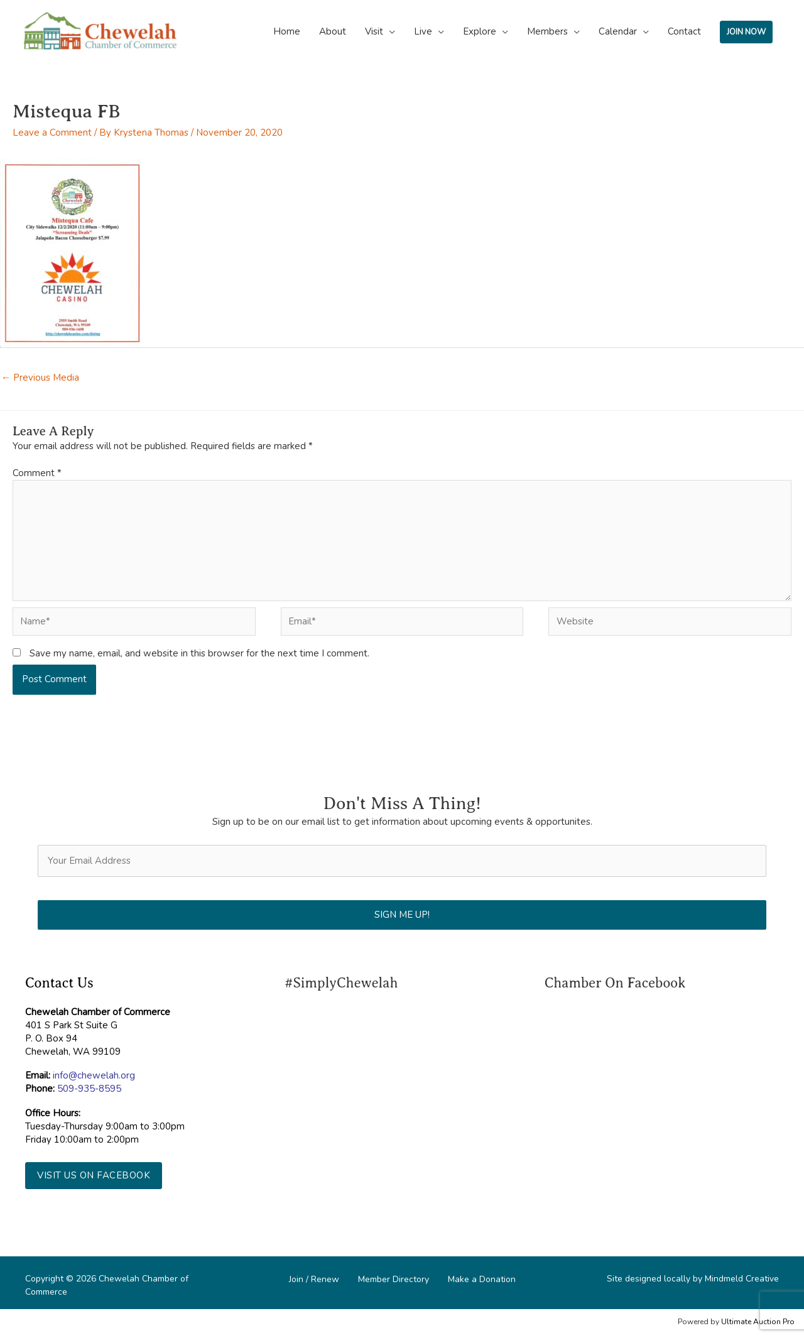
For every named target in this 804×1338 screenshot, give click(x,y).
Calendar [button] (618, 31)
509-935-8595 (89, 1088)
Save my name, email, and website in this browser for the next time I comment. (199, 653)
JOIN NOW (746, 32)
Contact (684, 31)
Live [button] (423, 31)
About (332, 31)
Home (286, 31)
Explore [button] (479, 31)
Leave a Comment (52, 132)
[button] (93, 1175)
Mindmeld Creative (742, 1279)
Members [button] (547, 31)
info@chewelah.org (94, 1075)
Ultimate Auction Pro (758, 1322)
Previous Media (40, 377)
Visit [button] (374, 31)
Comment (37, 473)
